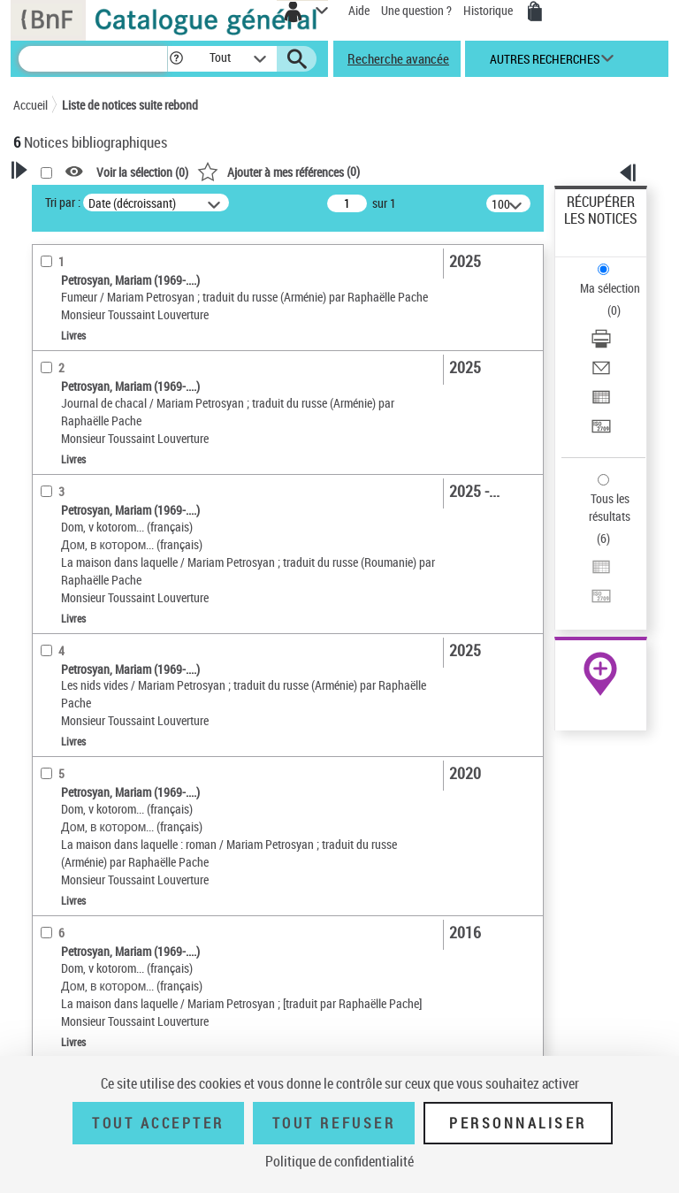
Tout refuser (333, 1123)
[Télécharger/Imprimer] (601, 344)
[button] (176, 59)
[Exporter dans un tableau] (601, 402)
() (278, 171)
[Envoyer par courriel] (601, 373)
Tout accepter (158, 1123)
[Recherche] (93, 59)
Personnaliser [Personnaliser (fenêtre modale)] (518, 1123)
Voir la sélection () (142, 172)
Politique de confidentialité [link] (339, 1161)
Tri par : (62, 202)
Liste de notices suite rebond (130, 104)
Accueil (30, 104)
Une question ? (416, 10)
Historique (489, 10)
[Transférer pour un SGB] (601, 432)
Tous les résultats (609, 507)
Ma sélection (610, 287)
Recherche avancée (398, 58)
